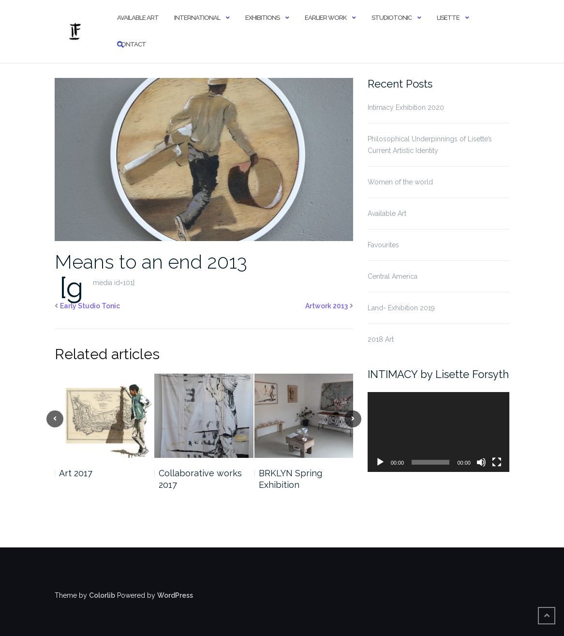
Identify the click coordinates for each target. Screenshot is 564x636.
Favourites (383, 245)
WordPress (175, 595)
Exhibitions (262, 17)
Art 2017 (75, 473)
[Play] (380, 462)
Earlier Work (325, 17)
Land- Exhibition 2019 (401, 308)
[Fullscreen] (497, 462)
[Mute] (481, 462)
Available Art (138, 17)
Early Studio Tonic (90, 306)
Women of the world (400, 182)
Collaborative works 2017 (200, 479)
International (197, 17)
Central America (392, 276)
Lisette (448, 17)
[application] (438, 432)
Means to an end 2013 (151, 261)
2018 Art (381, 339)
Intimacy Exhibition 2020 (406, 107)
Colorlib (102, 595)
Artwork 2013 (326, 306)
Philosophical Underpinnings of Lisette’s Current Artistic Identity (430, 144)
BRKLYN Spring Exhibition (290, 479)
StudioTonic (391, 17)
